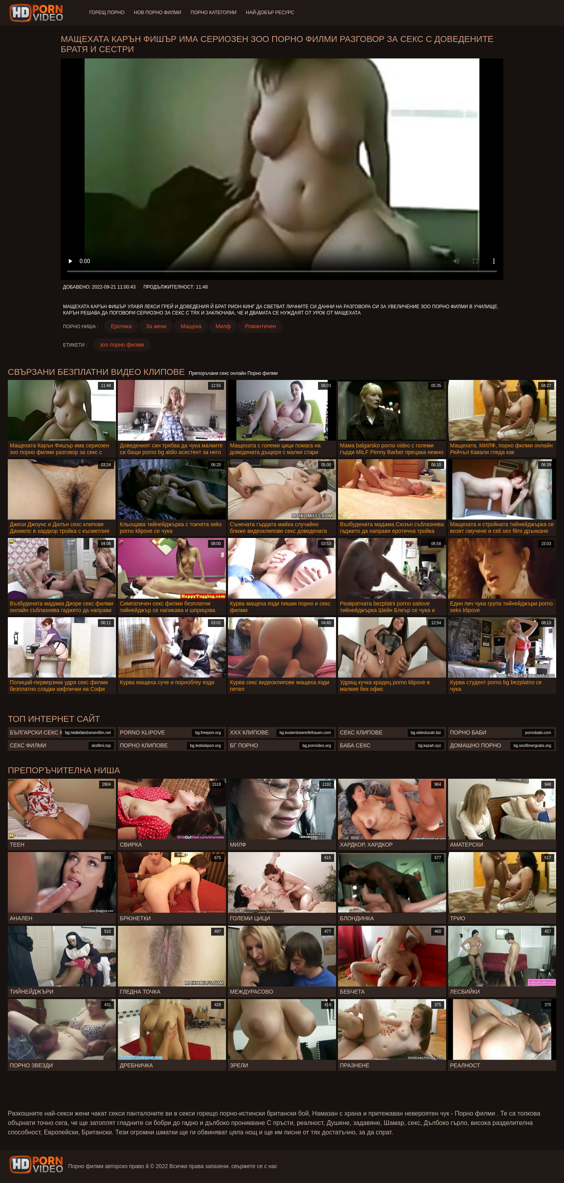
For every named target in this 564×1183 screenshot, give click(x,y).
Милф (223, 326)
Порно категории (214, 12)
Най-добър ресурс (270, 12)
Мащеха (191, 326)
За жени (156, 326)
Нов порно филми (157, 12)
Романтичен (260, 326)
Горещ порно (107, 12)
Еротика (121, 326)
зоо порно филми (122, 345)
